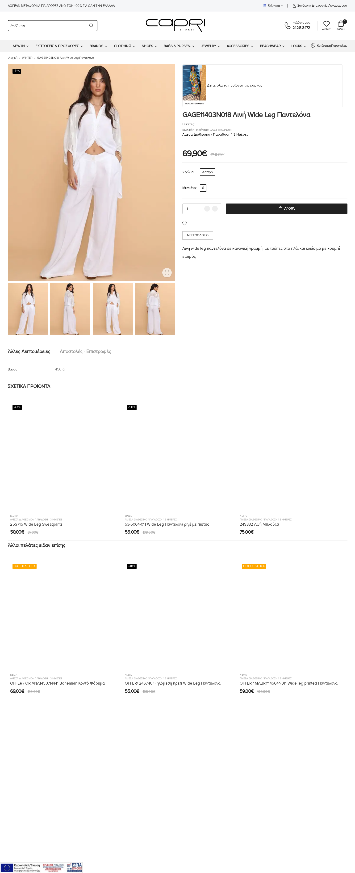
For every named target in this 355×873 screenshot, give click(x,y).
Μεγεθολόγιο (198, 235)
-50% (131, 407)
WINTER (27, 58)
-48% (131, 566)
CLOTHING (122, 46)
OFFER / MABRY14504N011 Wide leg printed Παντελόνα (289, 683)
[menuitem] (20, 46)
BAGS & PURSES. (177, 46)
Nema (13, 674)
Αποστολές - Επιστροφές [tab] (85, 351)
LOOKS (296, 46)
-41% (17, 71)
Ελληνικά (271, 6)
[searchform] (46, 25)
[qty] (201, 209)
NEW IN (19, 46)
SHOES (147, 46)
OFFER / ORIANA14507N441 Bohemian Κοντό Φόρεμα (57, 683)
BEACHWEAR (270, 46)
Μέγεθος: (189, 188)
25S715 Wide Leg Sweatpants (36, 524)
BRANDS (96, 46)
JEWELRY (208, 46)
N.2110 (14, 516)
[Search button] (91, 25)
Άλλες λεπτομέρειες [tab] (29, 351)
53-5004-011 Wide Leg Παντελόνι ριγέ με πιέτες (167, 524)
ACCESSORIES (238, 46)
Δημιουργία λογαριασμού (329, 6)
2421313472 (301, 27)
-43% (17, 407)
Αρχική (12, 58)
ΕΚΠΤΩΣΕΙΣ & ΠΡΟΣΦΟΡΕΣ (57, 46)
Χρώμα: (188, 172)
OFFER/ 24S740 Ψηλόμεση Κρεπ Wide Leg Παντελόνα (173, 683)
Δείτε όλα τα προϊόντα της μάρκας (234, 85)
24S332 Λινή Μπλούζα (259, 524)
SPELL (128, 516)
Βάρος (12, 369)
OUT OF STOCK (24, 566)
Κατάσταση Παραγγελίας (328, 45)
